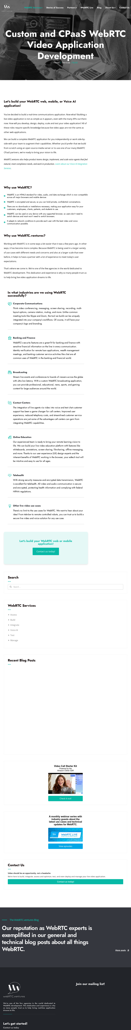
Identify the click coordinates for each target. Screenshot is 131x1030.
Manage (14, 640)
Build (12, 619)
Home (56, 62)
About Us (109, 7)
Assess (13, 614)
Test (12, 635)
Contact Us (124, 7)
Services (66, 62)
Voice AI (14, 630)
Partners (71, 7)
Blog (99, 7)
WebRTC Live (87, 7)
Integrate (14, 625)
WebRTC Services (32, 7)
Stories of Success (54, 7)
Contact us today (11, 1027)
